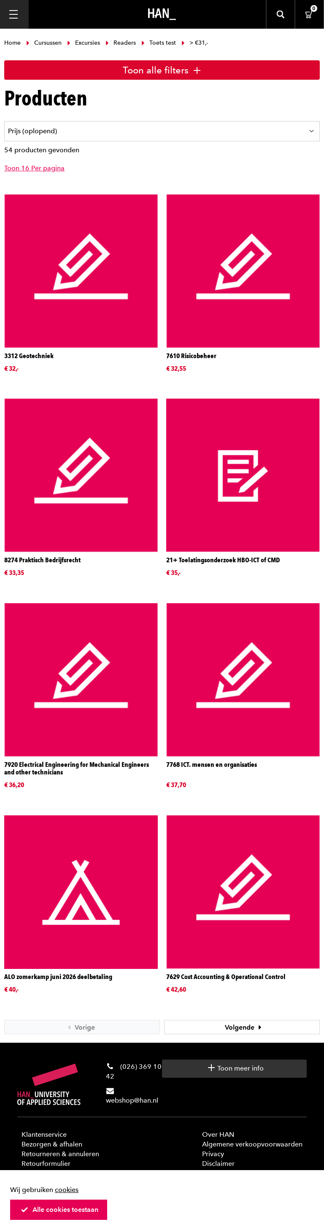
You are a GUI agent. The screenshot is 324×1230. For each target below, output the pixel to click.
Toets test (159, 42)
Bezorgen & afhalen (52, 1144)
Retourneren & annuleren (60, 1154)
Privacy (213, 1154)
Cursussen (43, 42)
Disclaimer (218, 1164)
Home (13, 42)
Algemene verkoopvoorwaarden (252, 1144)
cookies (66, 1190)
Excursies (83, 42)
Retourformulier (46, 1164)
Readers (121, 42)
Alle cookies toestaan (59, 1210)
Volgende (244, 1027)
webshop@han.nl (132, 1100)
